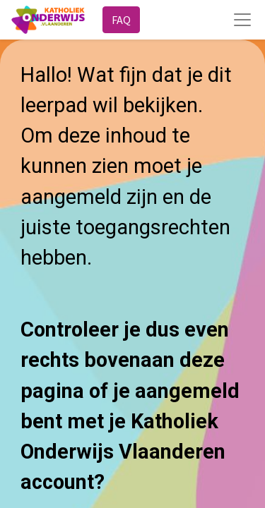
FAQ (121, 20)
